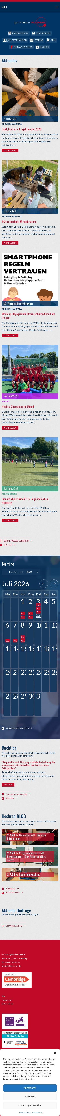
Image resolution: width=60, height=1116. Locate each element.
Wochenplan (43, 33)
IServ (53, 40)
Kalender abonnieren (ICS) (19, 728)
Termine (39, 40)
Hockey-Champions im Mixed (18, 406)
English (44, 47)
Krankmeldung (20, 33)
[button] (55, 1052)
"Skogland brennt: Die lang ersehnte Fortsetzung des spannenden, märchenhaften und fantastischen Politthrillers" (28, 765)
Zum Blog (11, 889)
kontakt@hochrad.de (11, 966)
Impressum (37, 1112)
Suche (44, 7)
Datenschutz (25, 1112)
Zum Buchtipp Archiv (16, 794)
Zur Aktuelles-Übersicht (16, 541)
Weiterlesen (10, 150)
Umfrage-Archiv (14, 926)
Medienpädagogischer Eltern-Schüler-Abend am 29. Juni (28, 316)
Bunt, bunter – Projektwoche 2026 (21, 129)
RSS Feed (8, 545)
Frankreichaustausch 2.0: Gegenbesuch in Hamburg (25, 501)
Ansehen (8, 785)
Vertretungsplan (17, 40)
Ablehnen (30, 1096)
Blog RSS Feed (12, 892)
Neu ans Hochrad (23, 47)
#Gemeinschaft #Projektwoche (19, 222)
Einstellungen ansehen (30, 1105)
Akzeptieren (30, 1087)
